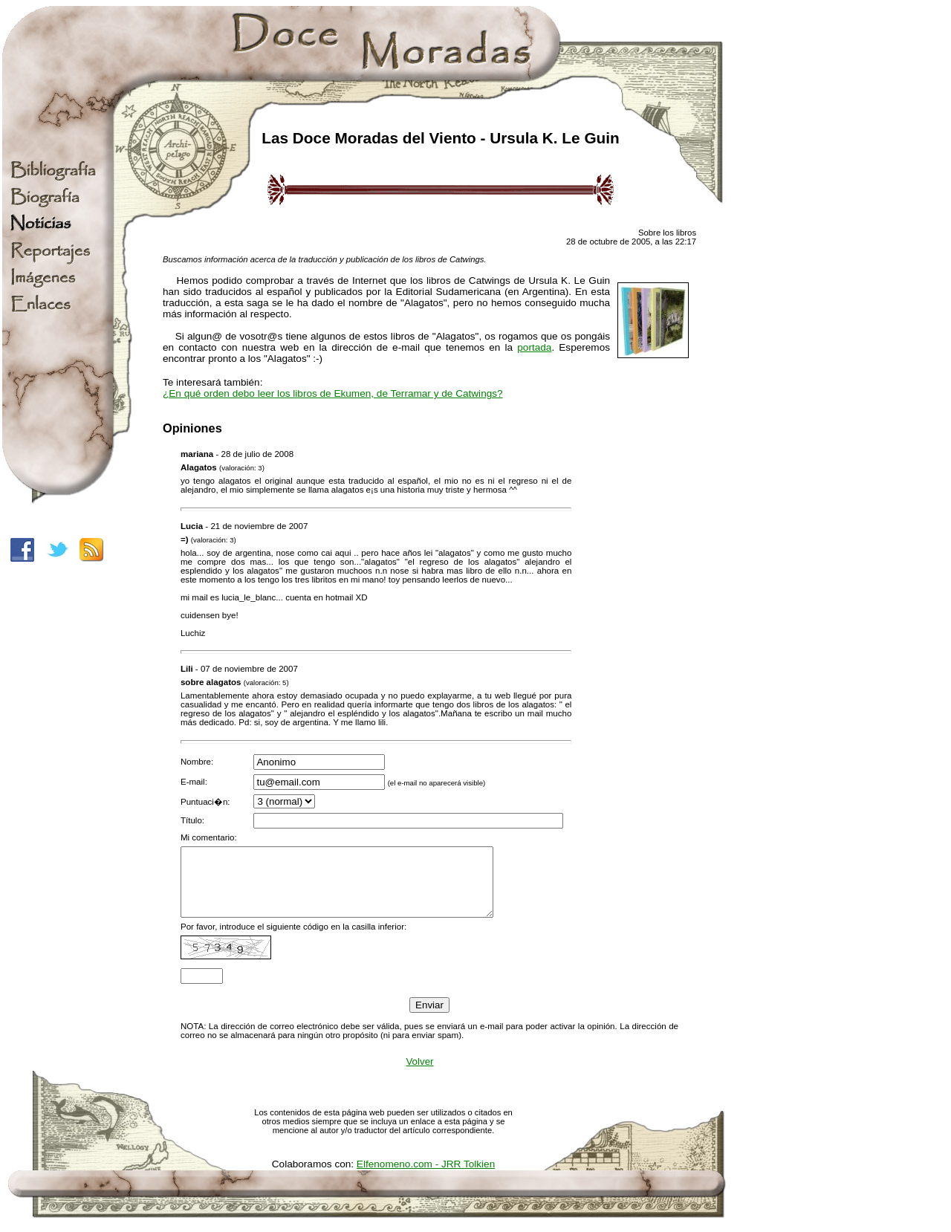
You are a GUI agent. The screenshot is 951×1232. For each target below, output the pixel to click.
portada (534, 347)
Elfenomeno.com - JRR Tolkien (426, 1177)
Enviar (429, 1018)
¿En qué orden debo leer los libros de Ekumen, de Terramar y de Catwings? (333, 393)
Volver (419, 1074)
